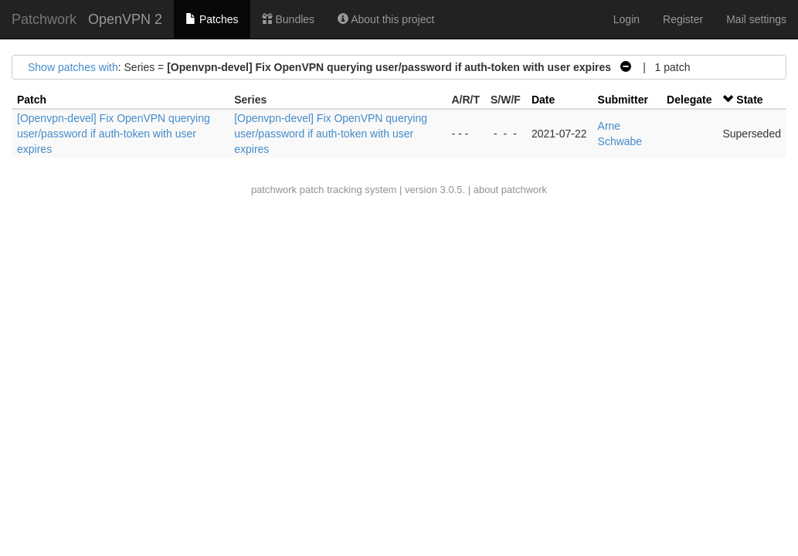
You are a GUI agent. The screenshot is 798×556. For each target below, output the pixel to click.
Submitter (623, 99)
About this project (386, 19)
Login (626, 19)
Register (683, 19)
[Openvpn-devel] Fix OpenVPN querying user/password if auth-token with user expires (113, 133)
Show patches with (73, 67)
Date (543, 99)
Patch (31, 99)
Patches (211, 19)
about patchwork (510, 189)
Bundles (288, 19)
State (749, 99)
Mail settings (756, 19)
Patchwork (44, 19)
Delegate (689, 99)
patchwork (274, 189)
